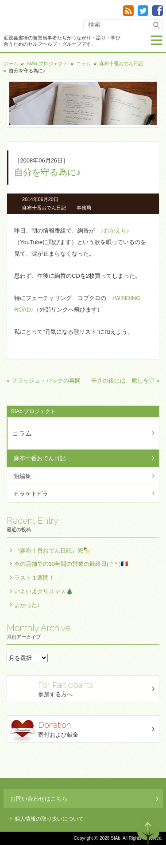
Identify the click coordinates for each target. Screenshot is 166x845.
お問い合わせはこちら (84, 798)
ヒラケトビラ (31, 493)
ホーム (11, 63)
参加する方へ (84, 688)
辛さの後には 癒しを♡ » (125, 380)
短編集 (22, 476)
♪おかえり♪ (115, 230)
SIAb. (30, 17)
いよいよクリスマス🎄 (43, 591)
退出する (123, 830)
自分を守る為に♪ (47, 172)
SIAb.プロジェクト (47, 63)
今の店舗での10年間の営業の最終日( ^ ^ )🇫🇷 (71, 564)
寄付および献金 (84, 730)
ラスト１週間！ (34, 577)
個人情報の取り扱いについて (49, 819)
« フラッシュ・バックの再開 (44, 380)
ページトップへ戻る (148, 830)
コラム (83, 63)
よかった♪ (27, 605)
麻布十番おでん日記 (121, 63)
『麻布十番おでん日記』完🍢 (52, 550)
